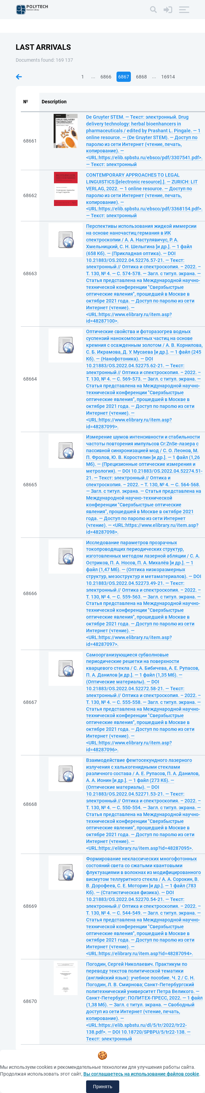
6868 (141, 76)
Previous (19, 76)
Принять (102, 1086)
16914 (168, 76)
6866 (105, 76)
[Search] (153, 9)
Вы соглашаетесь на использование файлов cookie (141, 1074)
